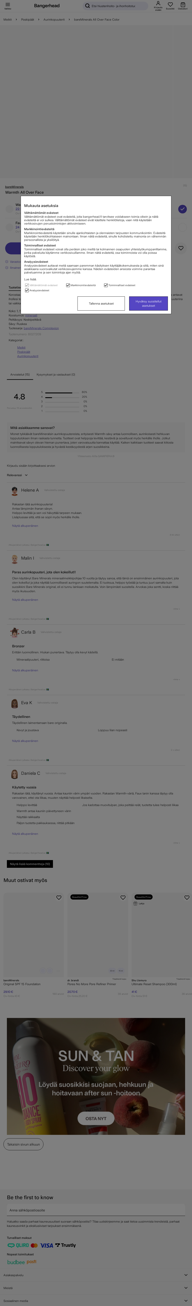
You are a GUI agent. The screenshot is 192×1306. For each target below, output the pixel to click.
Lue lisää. (30, 279)
